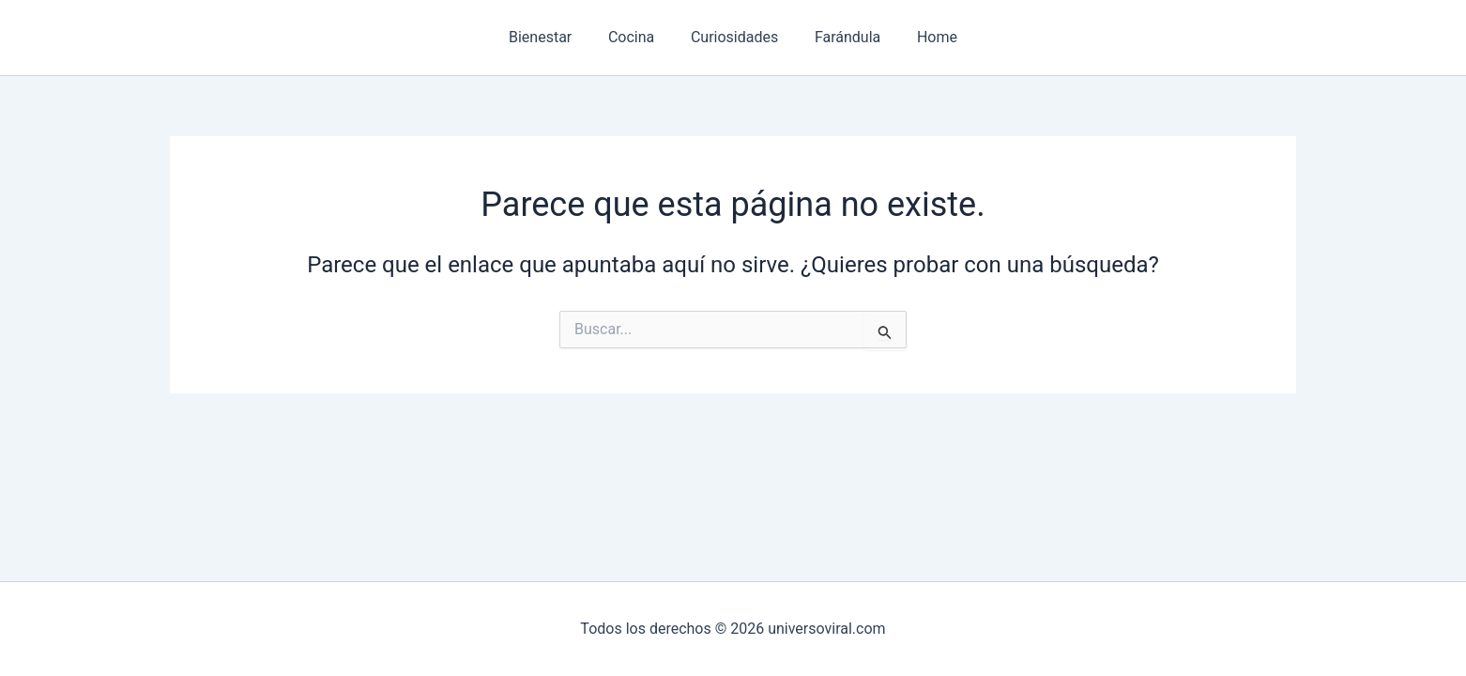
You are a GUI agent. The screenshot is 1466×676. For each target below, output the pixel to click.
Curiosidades (734, 37)
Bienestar (552, 37)
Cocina (638, 37)
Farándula (841, 37)
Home (925, 37)
